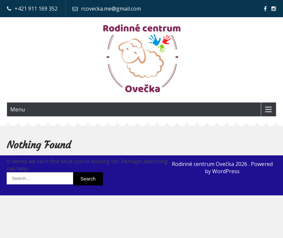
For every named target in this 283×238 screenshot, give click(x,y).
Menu (17, 109)
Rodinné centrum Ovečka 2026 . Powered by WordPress (222, 167)
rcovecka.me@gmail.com (111, 8)
